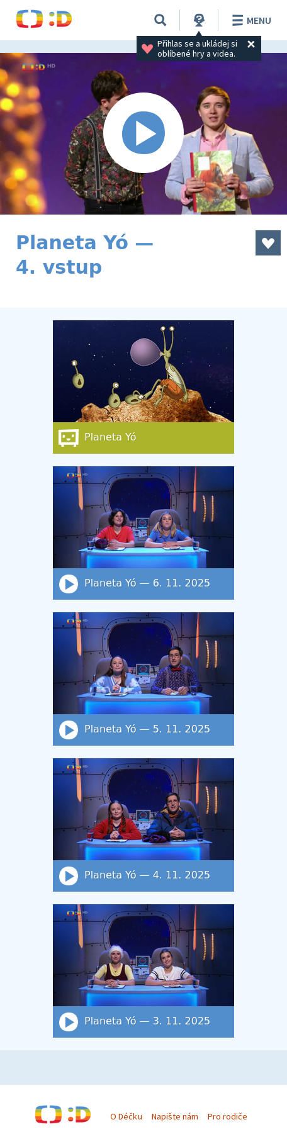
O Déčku (126, 1116)
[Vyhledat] (160, 20)
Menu (249, 20)
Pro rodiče (227, 1116)
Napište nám (175, 1116)
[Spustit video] (143, 134)
